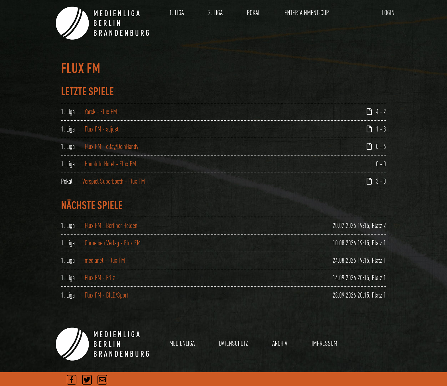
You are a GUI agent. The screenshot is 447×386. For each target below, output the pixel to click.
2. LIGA (215, 13)
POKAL (253, 13)
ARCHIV (279, 343)
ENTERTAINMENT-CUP (307, 13)
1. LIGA (176, 13)
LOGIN (388, 13)
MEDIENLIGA (182, 343)
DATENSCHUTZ (233, 343)
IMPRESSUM (324, 343)
